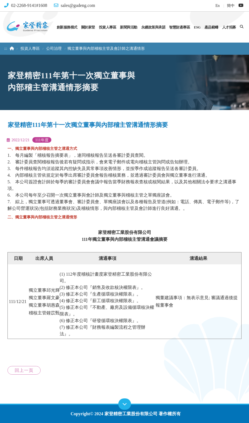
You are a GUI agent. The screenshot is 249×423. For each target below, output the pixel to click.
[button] (241, 26)
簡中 (230, 5)
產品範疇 (211, 27)
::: (5, 48)
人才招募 (229, 27)
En (217, 5)
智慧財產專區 (179, 27)
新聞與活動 (128, 27)
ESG (197, 27)
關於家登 (88, 27)
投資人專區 (107, 27)
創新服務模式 (67, 27)
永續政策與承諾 (153, 27)
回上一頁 (24, 370)
